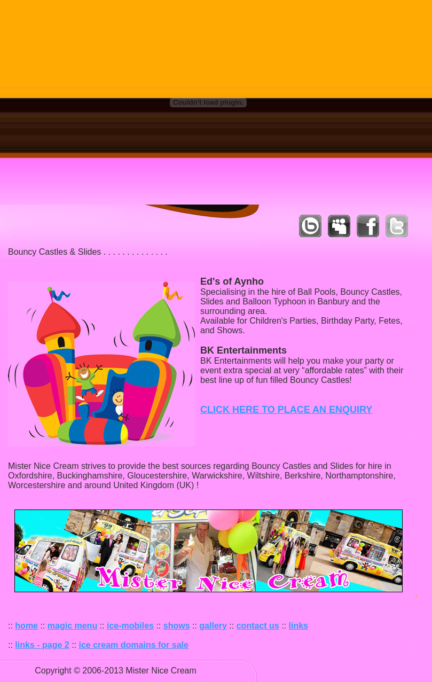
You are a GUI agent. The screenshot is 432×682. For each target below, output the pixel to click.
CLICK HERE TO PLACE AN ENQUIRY (286, 409)
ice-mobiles (130, 625)
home (26, 625)
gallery (213, 625)
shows (176, 625)
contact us (258, 625)
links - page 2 (42, 644)
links (298, 625)
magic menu (72, 625)
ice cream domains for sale (133, 644)
